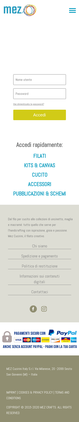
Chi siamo (39, 246)
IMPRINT (11, 392)
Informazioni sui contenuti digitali (40, 278)
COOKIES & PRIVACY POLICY (36, 392)
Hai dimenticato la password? (28, 104)
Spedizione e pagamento (39, 256)
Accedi (39, 115)
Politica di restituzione (40, 266)
